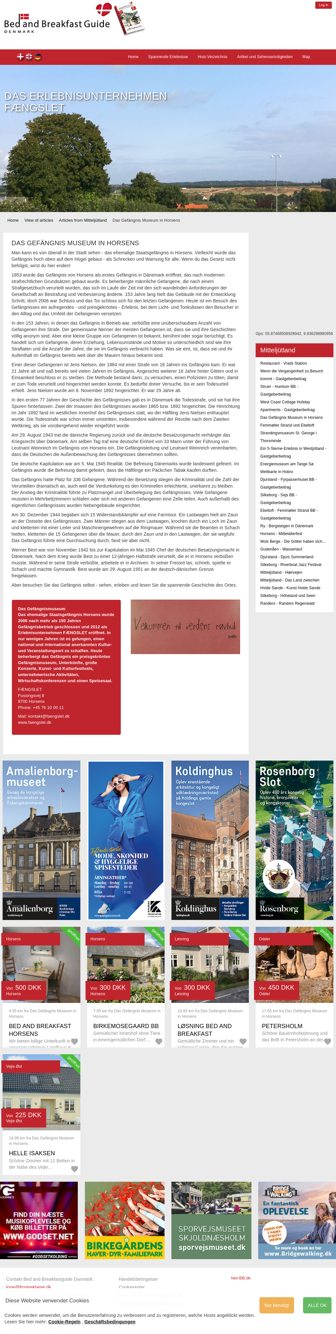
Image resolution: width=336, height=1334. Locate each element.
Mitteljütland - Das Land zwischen (290, 580)
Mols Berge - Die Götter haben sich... (293, 541)
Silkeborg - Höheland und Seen (288, 595)
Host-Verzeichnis (213, 57)
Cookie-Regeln (64, 1321)
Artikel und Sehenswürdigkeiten (265, 57)
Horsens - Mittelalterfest (281, 533)
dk (20, 57)
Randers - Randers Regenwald (287, 603)
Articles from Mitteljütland (83, 220)
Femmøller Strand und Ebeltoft (287, 425)
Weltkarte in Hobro (276, 472)
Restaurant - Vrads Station (283, 363)
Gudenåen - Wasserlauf (281, 549)
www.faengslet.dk (34, 722)
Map (306, 57)
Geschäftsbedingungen (110, 1321)
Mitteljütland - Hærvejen (281, 572)
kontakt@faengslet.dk (49, 716)
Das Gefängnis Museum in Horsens (291, 417)
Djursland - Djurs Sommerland (286, 557)
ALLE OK (317, 1305)
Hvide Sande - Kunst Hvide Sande (290, 588)
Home (133, 57)
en (29, 57)
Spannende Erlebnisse (168, 57)
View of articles (39, 220)
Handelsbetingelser (138, 1279)
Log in (323, 5)
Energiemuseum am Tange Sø (287, 464)
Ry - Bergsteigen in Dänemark (286, 526)
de (38, 57)
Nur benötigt (276, 1305)
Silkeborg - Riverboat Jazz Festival (290, 564)
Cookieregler (132, 1287)
